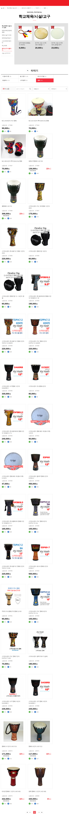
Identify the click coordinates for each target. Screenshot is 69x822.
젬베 (45, 8)
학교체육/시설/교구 (12, 8)
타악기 (37, 8)
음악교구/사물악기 (26, 8)
